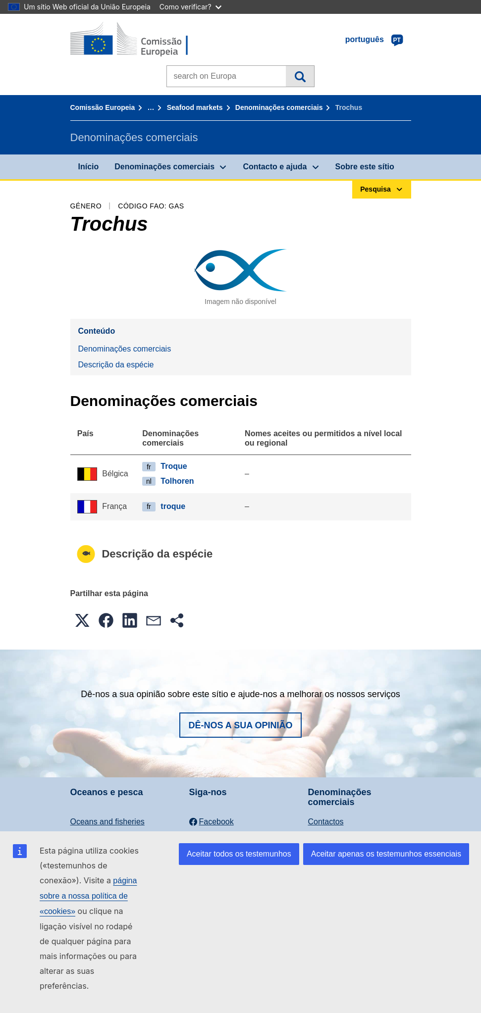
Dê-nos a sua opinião (240, 725)
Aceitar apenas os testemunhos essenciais (386, 854)
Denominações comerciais (279, 107)
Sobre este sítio (364, 166)
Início (88, 166)
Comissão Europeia (102, 107)
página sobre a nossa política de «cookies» (88, 895)
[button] (82, 620)
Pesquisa (300, 76)
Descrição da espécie (116, 364)
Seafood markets (195, 107)
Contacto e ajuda (275, 166)
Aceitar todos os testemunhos (239, 854)
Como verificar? (190, 6)
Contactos (326, 821)
